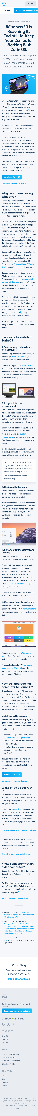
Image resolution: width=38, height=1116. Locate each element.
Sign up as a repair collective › (15, 898)
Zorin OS (5, 137)
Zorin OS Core (18, 357)
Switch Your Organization (11, 1061)
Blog (3, 1079)
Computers (5, 1042)
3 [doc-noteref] (18, 892)
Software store (29, 609)
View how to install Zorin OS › (14, 781)
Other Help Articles (8, 1064)
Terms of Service (10, 1105)
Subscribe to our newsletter (17, 1011)
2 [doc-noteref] (20, 312)
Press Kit (5, 1082)
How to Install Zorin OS (10, 1054)
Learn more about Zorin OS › (14, 184)
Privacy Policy (22, 1105)
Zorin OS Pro (27, 366)
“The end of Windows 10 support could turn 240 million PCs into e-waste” (19, 914)
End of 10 (17, 809)
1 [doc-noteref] (28, 110)
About (4, 1076)
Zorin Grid (5, 1039)
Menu (30, 4)
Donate (4, 1086)
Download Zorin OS (11, 177)
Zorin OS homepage (4, 997)
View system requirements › (19, 738)
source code (17, 583)
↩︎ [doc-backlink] (18, 917)
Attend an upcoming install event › (17, 854)
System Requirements (9, 1057)
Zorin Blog (6, 10)
